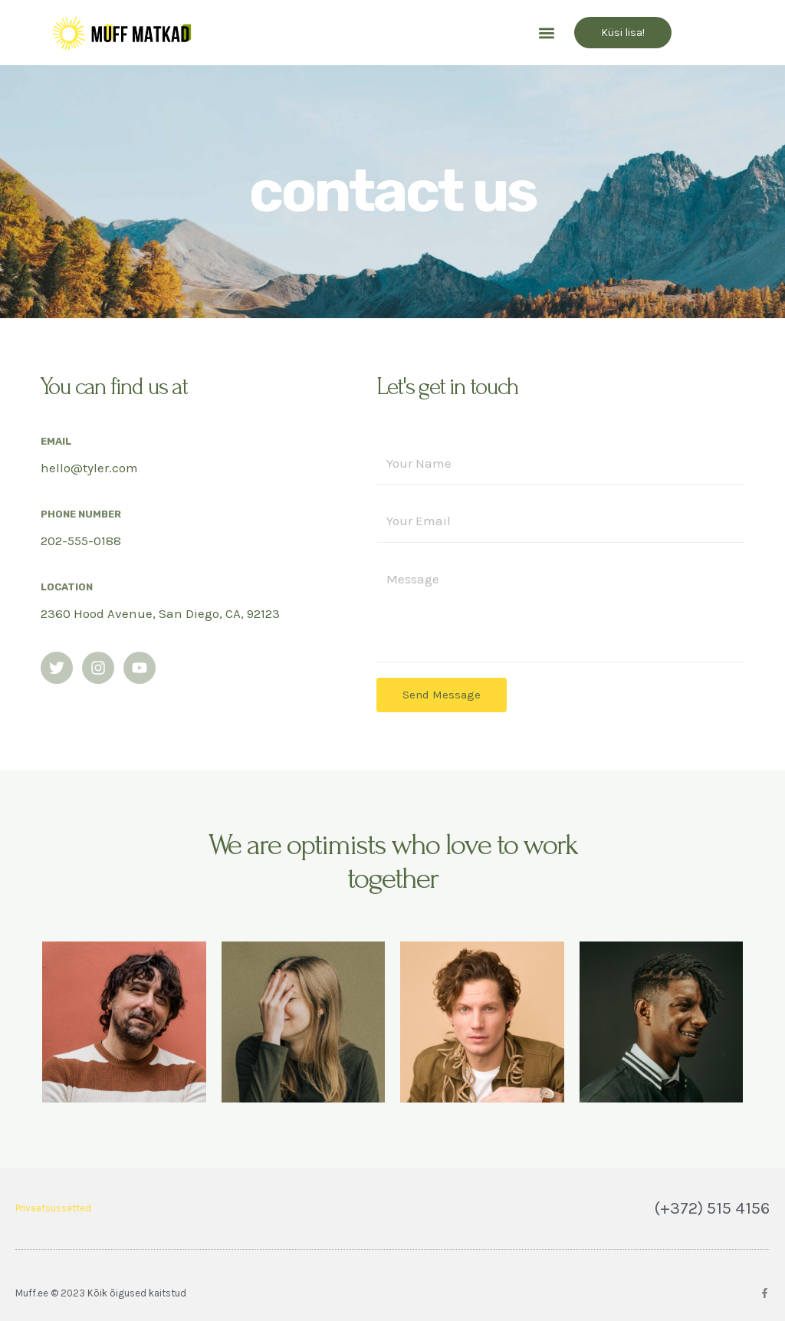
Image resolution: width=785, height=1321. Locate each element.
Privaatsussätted (53, 1208)
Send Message (441, 695)
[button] (546, 32)
